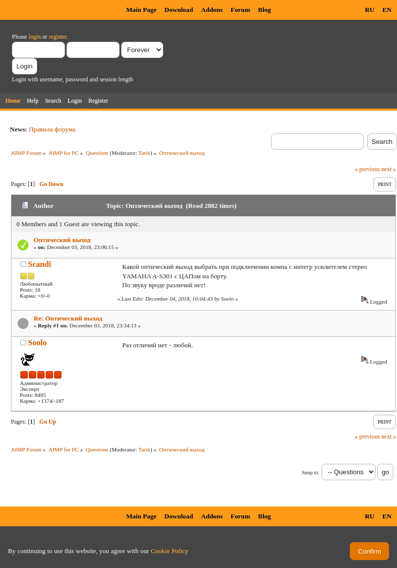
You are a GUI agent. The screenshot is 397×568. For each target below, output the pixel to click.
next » (388, 169)
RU (369, 9)
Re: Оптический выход (68, 318)
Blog (264, 9)
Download (178, 9)
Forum (240, 9)
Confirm (369, 551)
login (35, 36)
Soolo (37, 342)
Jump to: (310, 472)
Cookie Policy (170, 551)
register (57, 36)
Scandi (39, 264)
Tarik (144, 153)
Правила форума (52, 129)
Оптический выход (62, 240)
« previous (367, 169)
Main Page (141, 9)
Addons (212, 9)
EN (387, 9)
